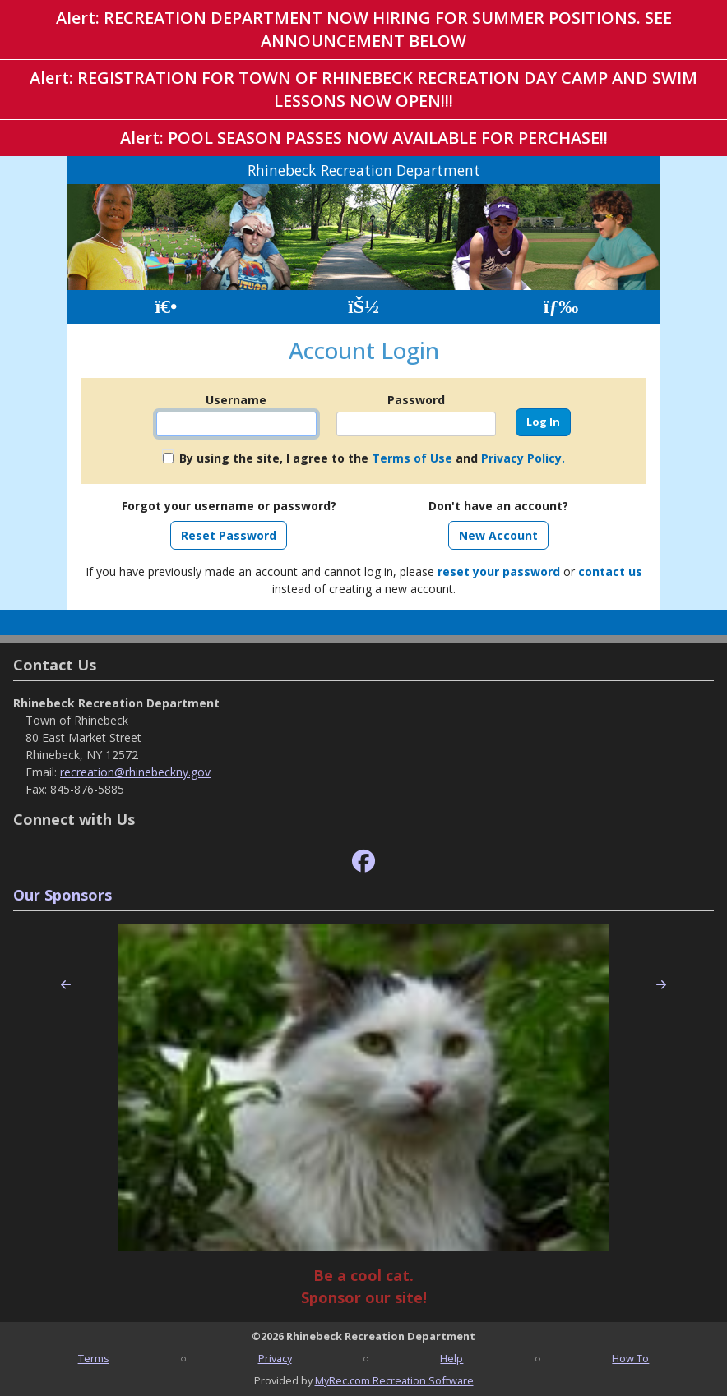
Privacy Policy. (523, 458)
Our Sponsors (62, 895)
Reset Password (228, 535)
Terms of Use (412, 458)
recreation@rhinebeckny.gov (135, 772)
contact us (610, 571)
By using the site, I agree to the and (372, 458)
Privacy (275, 1358)
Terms (93, 1358)
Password (416, 400)
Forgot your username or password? (229, 506)
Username (236, 400)
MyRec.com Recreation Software (394, 1380)
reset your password (499, 571)
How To (630, 1358)
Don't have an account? (498, 506)
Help (451, 1358)
